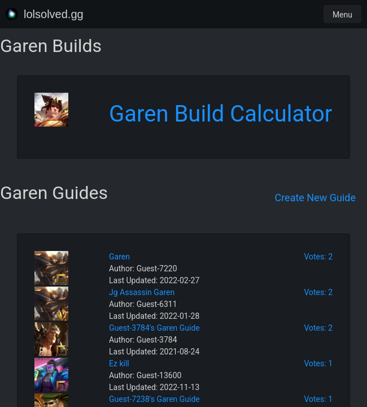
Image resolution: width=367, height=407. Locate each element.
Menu (342, 14)
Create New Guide (315, 198)
